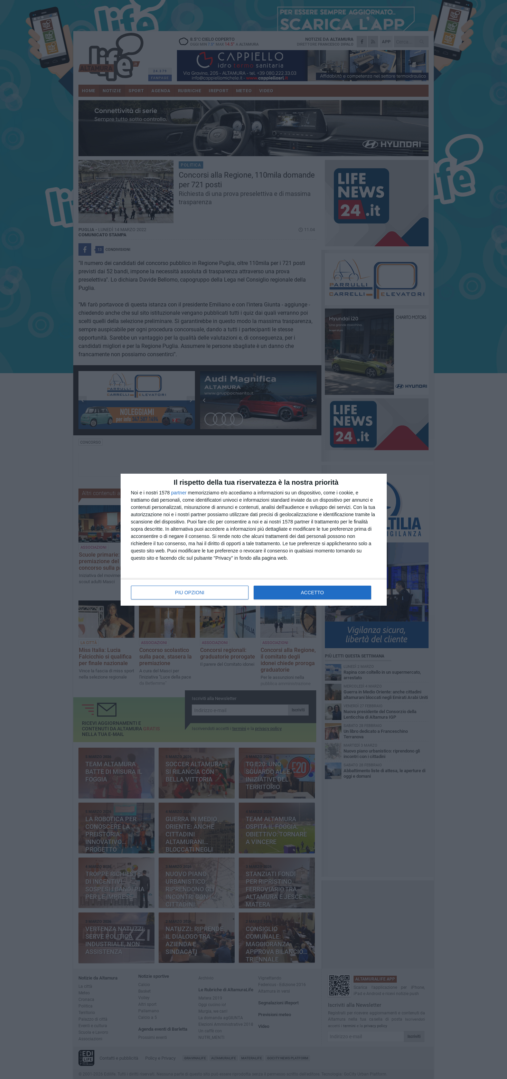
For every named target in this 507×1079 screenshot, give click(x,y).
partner (178, 492)
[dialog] (254, 540)
